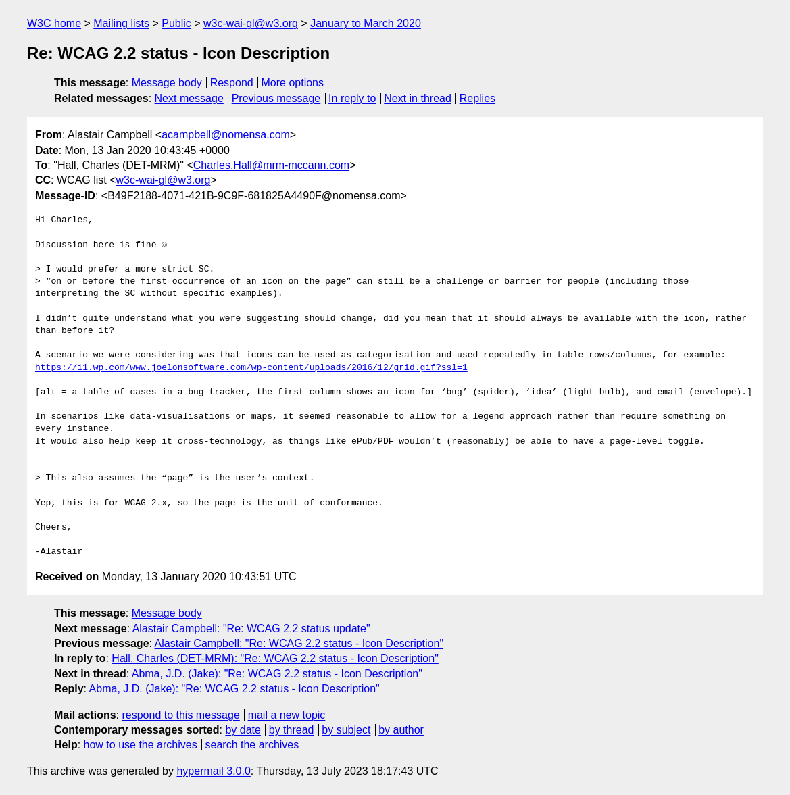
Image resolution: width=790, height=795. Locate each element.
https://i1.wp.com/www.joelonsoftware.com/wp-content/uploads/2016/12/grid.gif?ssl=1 (251, 368)
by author (401, 730)
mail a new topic (287, 715)
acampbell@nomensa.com (226, 134)
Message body (167, 82)
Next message (189, 98)
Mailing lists (121, 23)
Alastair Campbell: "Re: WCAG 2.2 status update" (251, 628)
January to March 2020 (365, 23)
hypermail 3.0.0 (213, 771)
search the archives (252, 744)
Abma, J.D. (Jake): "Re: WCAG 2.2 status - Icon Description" (277, 673)
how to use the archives (140, 744)
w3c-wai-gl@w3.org (250, 23)
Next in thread (417, 98)
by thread (291, 730)
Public (176, 23)
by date (242, 730)
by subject (346, 730)
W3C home (54, 23)
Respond (231, 82)
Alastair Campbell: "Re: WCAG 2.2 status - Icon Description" (299, 643)
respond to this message (180, 715)
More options (293, 82)
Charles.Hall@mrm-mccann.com (271, 165)
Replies (477, 98)
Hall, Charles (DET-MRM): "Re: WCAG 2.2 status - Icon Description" (275, 658)
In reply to (352, 98)
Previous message (276, 98)
